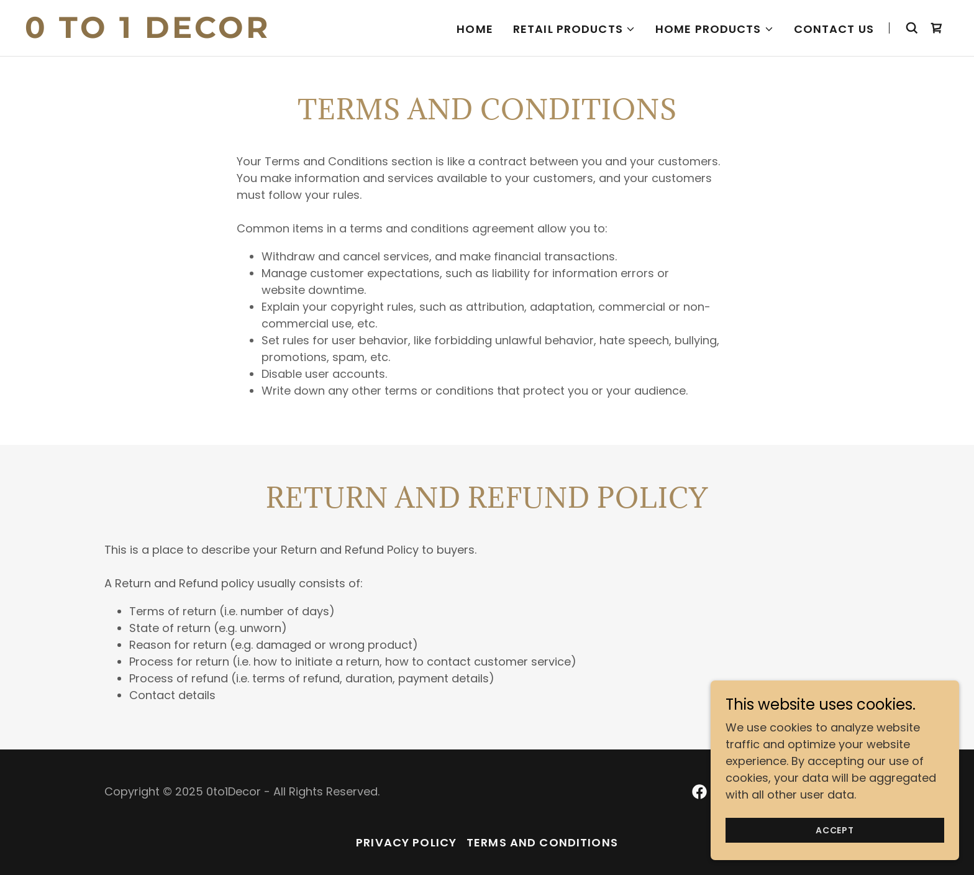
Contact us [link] (834, 29)
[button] (574, 29)
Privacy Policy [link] (406, 842)
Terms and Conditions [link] (542, 842)
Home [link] (475, 29)
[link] (186, 34)
